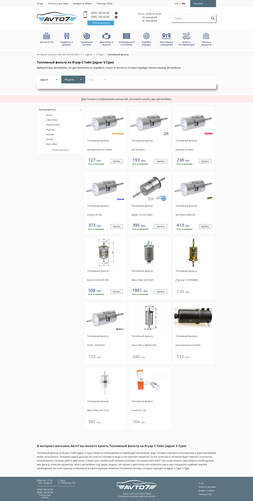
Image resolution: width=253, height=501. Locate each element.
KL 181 (139, 410)
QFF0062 (138, 149)
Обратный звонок (100, 22)
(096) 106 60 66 (104, 16)
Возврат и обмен (82, 3)
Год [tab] (91, 79)
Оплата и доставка (58, 3)
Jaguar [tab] (44, 79)
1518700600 (187, 279)
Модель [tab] (69, 79)
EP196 (94, 214)
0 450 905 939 (98, 279)
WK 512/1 (98, 410)
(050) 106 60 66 (104, 13)
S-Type (99, 54)
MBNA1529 (144, 345)
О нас (40, 3)
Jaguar (89, 54)
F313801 (185, 149)
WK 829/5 (143, 279)
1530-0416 (96, 345)
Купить (117, 161)
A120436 (188, 345)
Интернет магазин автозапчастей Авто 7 (59, 54)
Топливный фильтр (118, 54)
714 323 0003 (142, 214)
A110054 (99, 149)
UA (176, 3)
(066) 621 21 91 (45, 480)
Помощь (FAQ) (104, 3)
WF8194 (185, 214)
